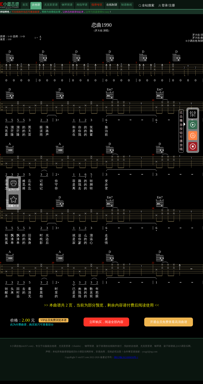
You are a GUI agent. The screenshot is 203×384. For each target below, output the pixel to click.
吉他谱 (36, 4)
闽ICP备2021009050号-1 (126, 357)
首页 (25, 4)
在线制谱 (111, 4)
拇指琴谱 (82, 4)
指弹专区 (96, 4)
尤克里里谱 (51, 4)
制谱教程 (126, 4)
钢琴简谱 (67, 4)
